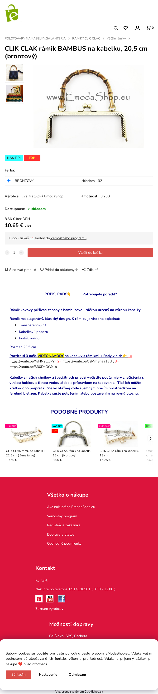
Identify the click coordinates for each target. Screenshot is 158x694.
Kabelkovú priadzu (33, 331)
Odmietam (77, 674)
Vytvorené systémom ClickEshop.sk (79, 691)
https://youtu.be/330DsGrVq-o (33, 366)
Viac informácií (35, 664)
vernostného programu (68, 238)
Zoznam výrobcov (49, 608)
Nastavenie (48, 674)
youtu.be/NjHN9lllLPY (32, 361)
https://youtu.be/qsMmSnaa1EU (87, 361)
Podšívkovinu (29, 338)
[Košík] (150, 27)
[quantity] (14, 252)
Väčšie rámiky (116, 38)
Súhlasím (18, 674)
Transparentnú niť (32, 325)
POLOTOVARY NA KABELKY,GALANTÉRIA (35, 38)
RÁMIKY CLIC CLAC (86, 38)
